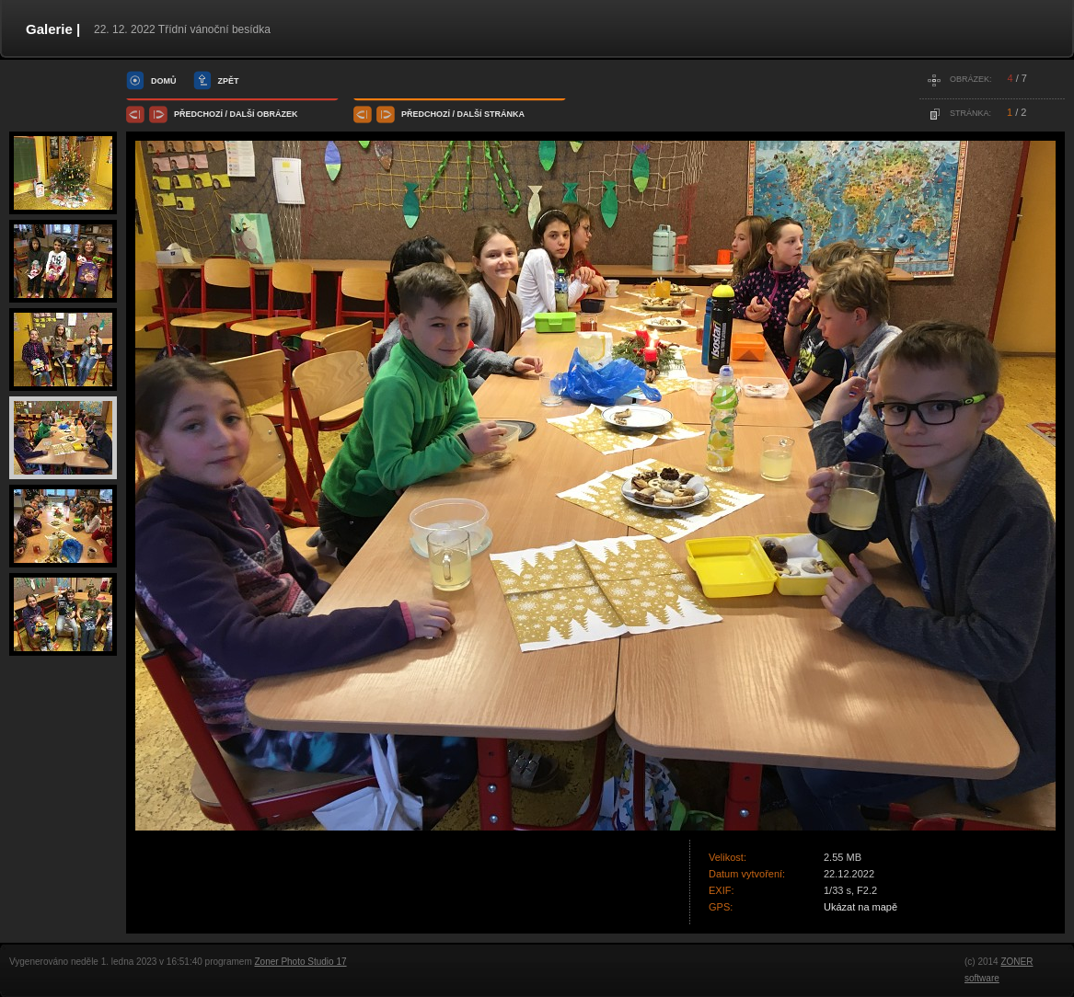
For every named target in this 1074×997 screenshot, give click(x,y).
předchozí (198, 114)
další (242, 114)
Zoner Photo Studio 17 (300, 962)
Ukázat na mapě (860, 906)
